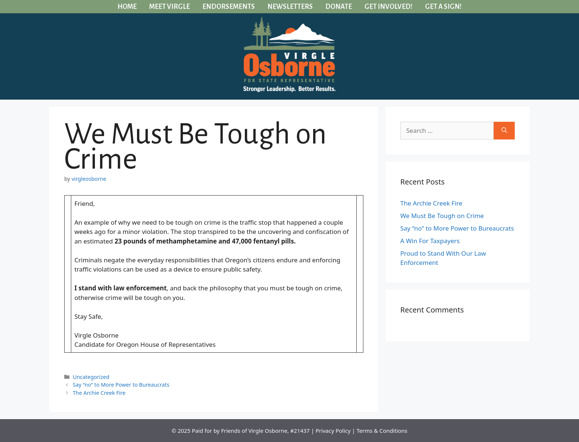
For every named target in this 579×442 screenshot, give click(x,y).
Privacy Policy (333, 430)
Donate (338, 6)
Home (127, 6)
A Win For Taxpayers (430, 240)
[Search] (504, 130)
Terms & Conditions (382, 430)
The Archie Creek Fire (99, 392)
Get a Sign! (443, 6)
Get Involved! (388, 6)
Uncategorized (91, 376)
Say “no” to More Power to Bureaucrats (121, 384)
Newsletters (290, 6)
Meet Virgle (169, 6)
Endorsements (228, 6)
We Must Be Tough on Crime (442, 215)
